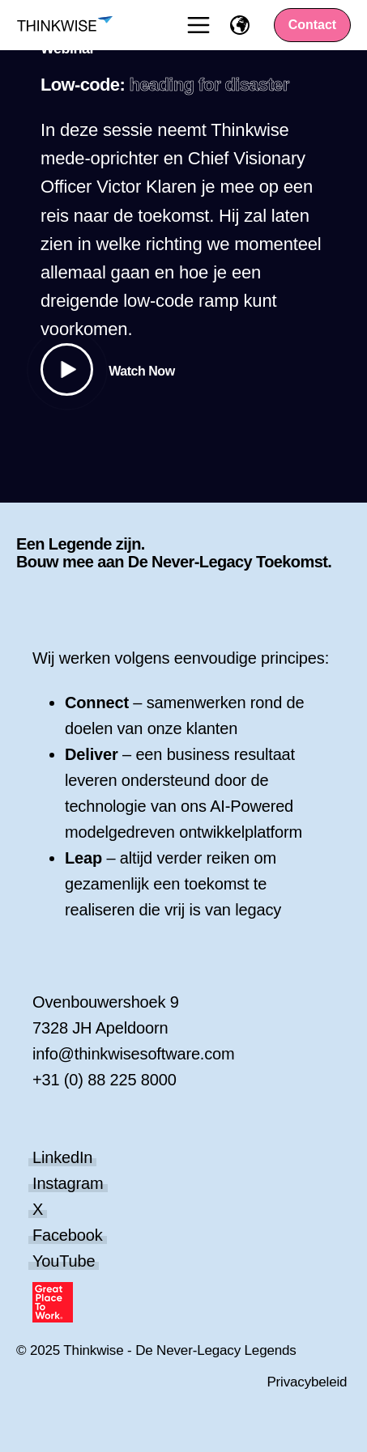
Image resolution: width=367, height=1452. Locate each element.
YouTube (63, 1261)
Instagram (68, 1183)
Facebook (67, 1235)
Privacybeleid (307, 1382)
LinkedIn (62, 1157)
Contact (312, 25)
